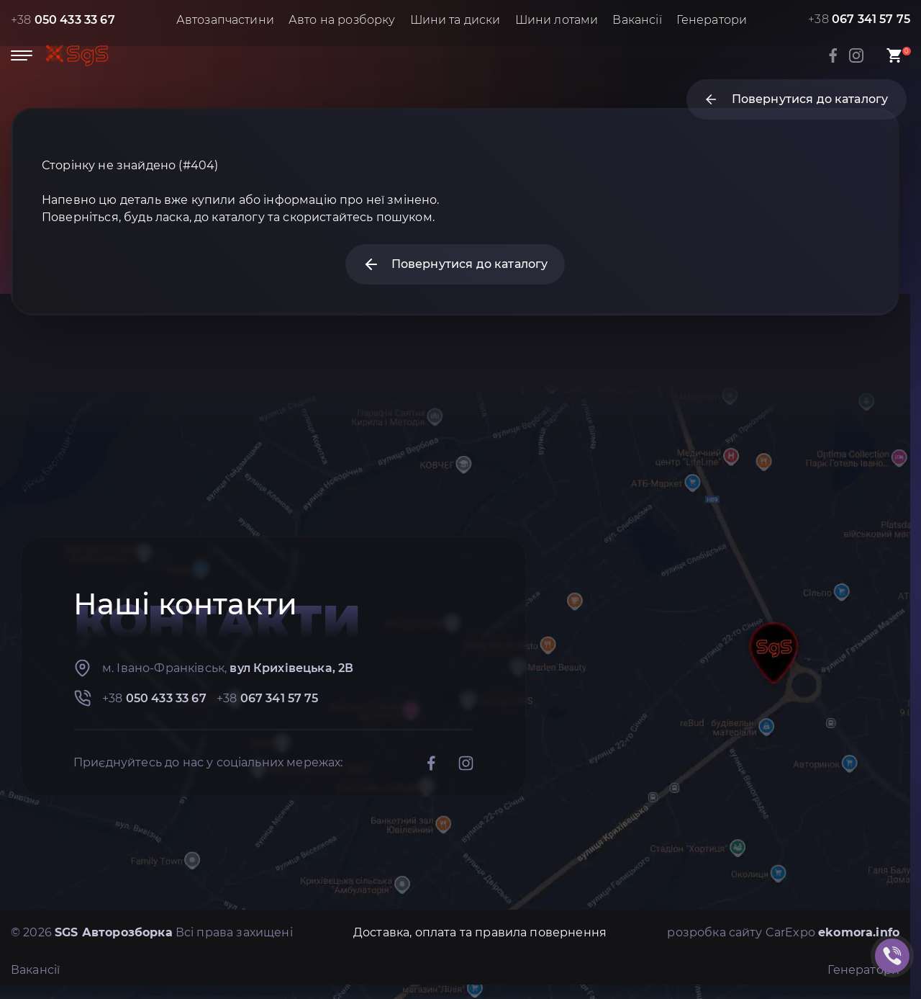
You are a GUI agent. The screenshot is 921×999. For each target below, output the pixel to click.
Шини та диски (455, 20)
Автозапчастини (225, 20)
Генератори (712, 20)
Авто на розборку (342, 20)
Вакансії (636, 20)
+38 (63, 20)
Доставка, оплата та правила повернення (480, 932)
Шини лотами (557, 20)
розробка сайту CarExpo (783, 932)
